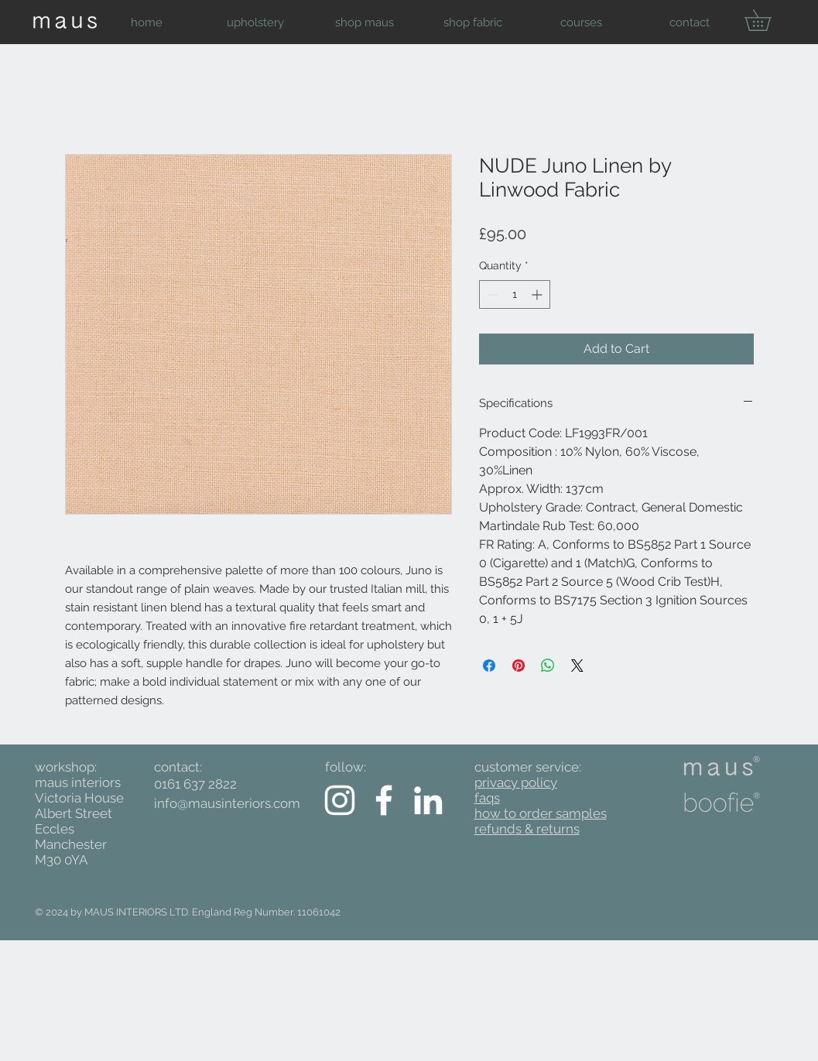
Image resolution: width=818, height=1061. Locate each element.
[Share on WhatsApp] (548, 665)
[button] (255, 22)
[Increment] (538, 294)
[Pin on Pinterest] (518, 665)
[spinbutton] (515, 294)
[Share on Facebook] (489, 665)
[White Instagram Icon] (340, 800)
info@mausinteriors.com (227, 803)
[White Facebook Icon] (384, 800)
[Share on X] (577, 665)
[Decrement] (491, 294)
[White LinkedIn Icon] (428, 800)
